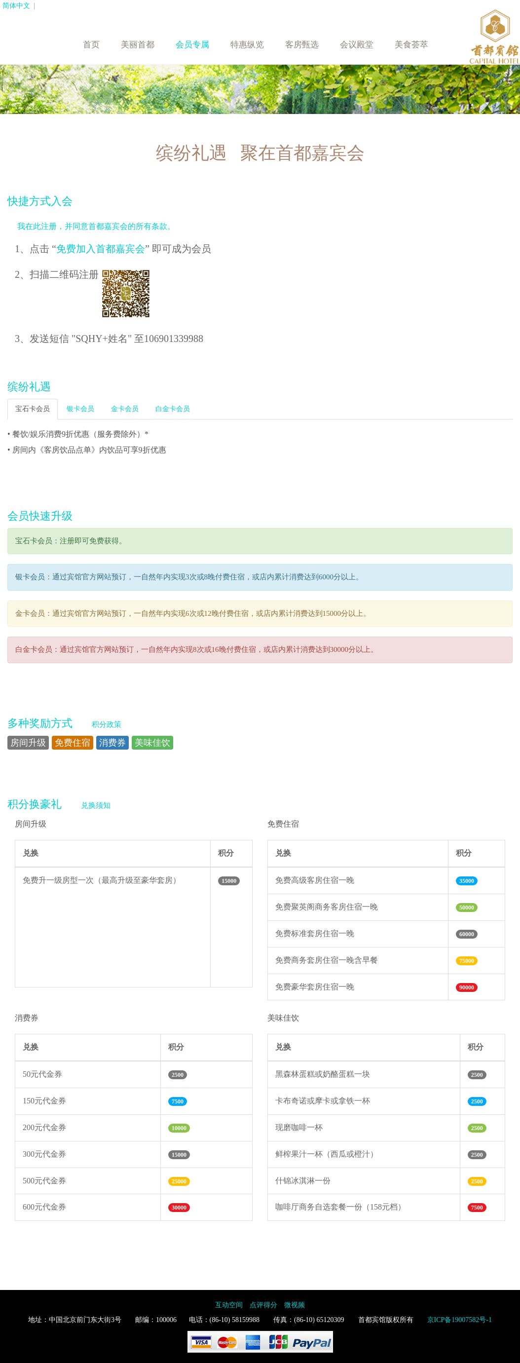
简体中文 (16, 5)
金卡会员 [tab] (125, 409)
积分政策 (106, 724)
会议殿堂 (356, 44)
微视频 (294, 1305)
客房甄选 (302, 44)
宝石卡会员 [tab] (32, 409)
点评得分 (263, 1305)
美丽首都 (137, 44)
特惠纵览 (247, 44)
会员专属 (192, 44)
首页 (91, 44)
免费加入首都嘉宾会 (100, 248)
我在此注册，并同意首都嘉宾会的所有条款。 (96, 226)
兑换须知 (96, 805)
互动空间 (229, 1305)
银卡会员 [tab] (80, 409)
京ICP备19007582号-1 (459, 1320)
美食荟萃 (411, 44)
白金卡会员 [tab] (172, 409)
